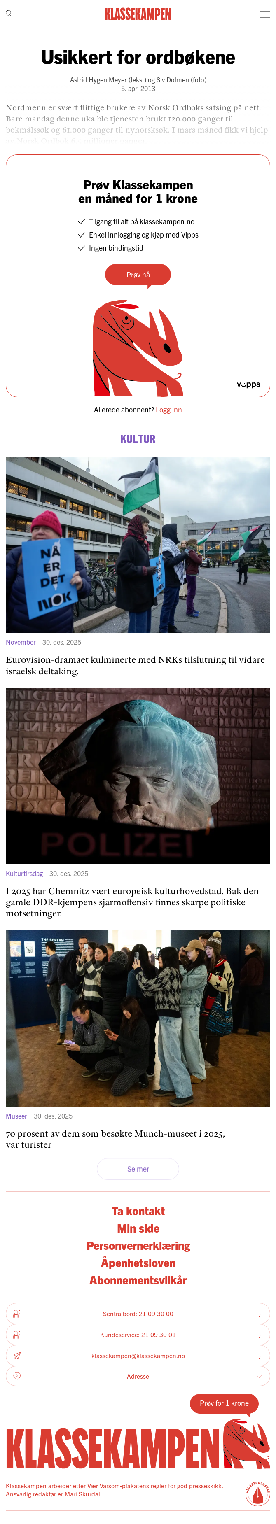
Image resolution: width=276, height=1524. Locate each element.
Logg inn (169, 409)
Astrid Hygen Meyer (98, 79)
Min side (138, 1228)
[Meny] (265, 14)
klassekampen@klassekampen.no (138, 1355)
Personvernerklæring (138, 1245)
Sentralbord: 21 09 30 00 (138, 1313)
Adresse (137, 1376)
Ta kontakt (138, 1210)
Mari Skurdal (82, 1494)
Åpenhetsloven (138, 1262)
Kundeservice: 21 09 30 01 (138, 1334)
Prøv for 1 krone (224, 1402)
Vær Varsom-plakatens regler (126, 1485)
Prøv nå (138, 274)
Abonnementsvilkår (138, 1279)
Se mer (138, 1169)
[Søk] (9, 14)
